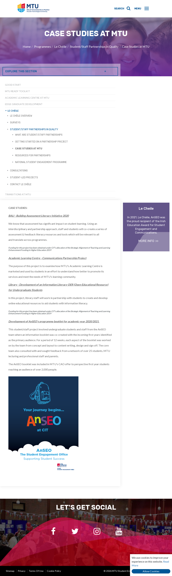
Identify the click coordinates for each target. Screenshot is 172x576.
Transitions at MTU (18, 194)
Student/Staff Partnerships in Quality (94, 46)
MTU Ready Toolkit (17, 91)
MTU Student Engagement (34, 9)
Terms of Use (36, 570)
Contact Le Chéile (20, 184)
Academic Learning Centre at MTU (27, 97)
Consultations (19, 170)
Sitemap (10, 570)
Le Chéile (60, 46)
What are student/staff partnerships (38, 134)
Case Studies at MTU (135, 46)
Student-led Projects (24, 177)
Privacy (21, 570)
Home (27, 46)
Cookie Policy (54, 570)
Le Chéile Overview (21, 115)
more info (146, 241)
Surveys (15, 122)
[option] (86, 46)
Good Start (13, 84)
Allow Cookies (151, 571)
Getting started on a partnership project (41, 141)
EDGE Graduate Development (23, 104)
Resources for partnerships (33, 155)
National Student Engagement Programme (41, 162)
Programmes (42, 46)
